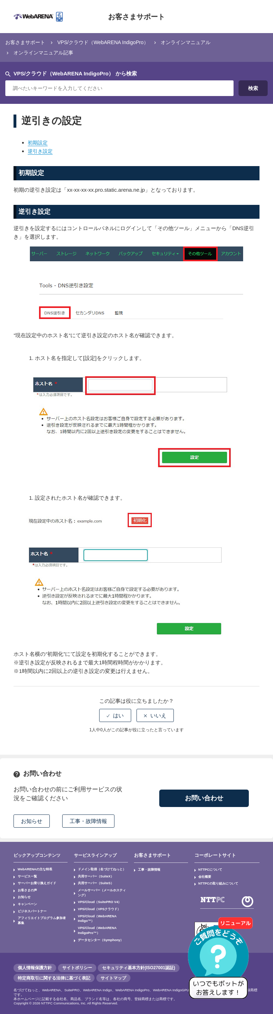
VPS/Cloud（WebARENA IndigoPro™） (94, 920)
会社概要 (203, 875)
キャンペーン (25, 900)
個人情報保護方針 (35, 965)
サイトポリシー (77, 965)
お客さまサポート (136, 16)
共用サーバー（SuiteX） (93, 875)
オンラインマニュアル (196, 42)
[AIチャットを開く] (221, 962)
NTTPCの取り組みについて (216, 881)
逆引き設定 (41, 151)
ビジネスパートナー (30, 907)
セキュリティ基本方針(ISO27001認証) (138, 965)
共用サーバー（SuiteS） (93, 881)
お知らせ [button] (31, 821)
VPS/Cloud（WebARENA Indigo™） (102, 911)
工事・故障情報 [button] (88, 821)
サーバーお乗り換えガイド (34, 881)
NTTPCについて (208, 869)
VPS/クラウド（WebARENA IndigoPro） (108, 42)
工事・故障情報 (147, 869)
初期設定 (38, 142)
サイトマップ (113, 975)
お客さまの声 (25, 888)
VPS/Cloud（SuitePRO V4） (97, 899)
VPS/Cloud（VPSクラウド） (96, 905)
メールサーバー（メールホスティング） (100, 890)
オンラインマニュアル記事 (45, 52)
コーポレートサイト (213, 855)
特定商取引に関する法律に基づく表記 (54, 975)
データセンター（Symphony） (97, 928)
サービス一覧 (25, 875)
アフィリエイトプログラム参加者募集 (41, 913)
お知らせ (22, 894)
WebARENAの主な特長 (32, 869)
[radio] (115, 715)
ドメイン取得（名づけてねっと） (98, 869)
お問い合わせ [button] (204, 798)
